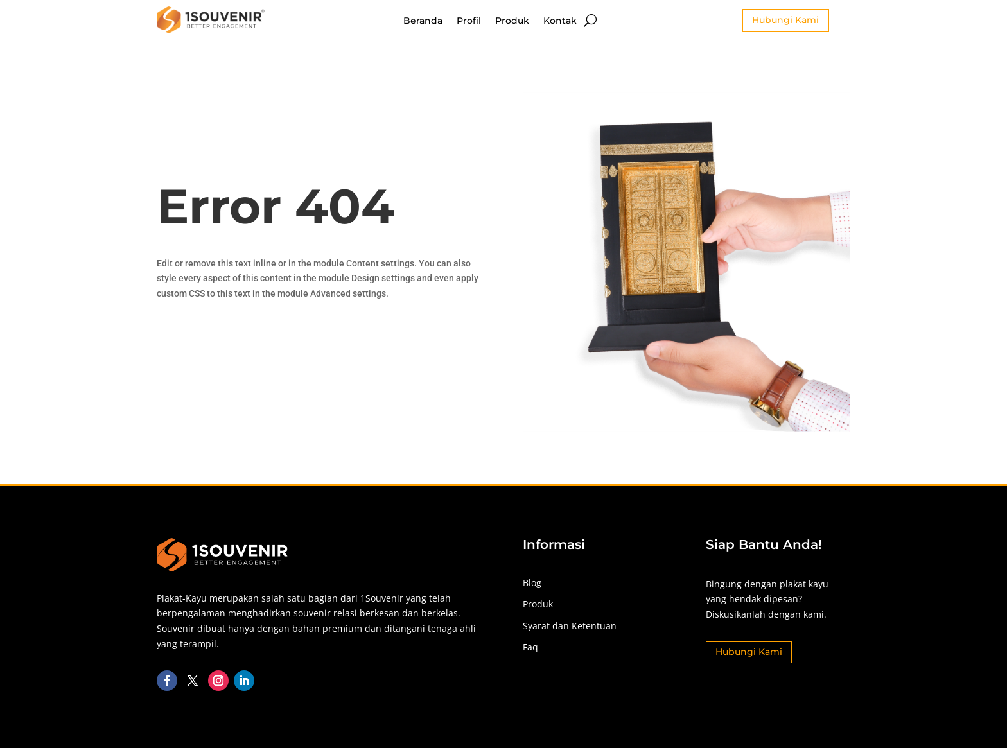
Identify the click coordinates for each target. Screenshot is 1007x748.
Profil (469, 21)
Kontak (560, 21)
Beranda (422, 21)
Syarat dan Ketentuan (570, 626)
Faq (530, 647)
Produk (512, 21)
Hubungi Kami (785, 20)
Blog (532, 583)
